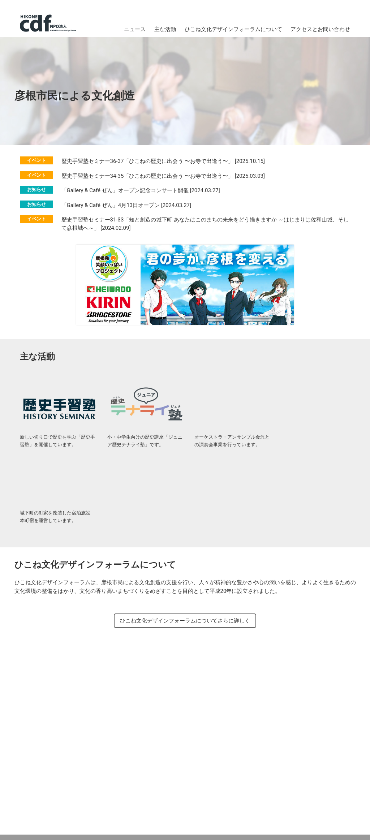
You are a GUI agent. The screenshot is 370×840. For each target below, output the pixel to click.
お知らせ (36, 190)
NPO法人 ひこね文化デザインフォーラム (48, 23)
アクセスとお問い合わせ (320, 29)
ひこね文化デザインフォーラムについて (233, 29)
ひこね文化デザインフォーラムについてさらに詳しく (185, 545)
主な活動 (165, 29)
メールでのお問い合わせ (139, 802)
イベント (36, 160)
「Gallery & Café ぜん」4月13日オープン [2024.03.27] (126, 205)
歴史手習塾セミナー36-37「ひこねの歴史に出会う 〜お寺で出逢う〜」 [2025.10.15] (163, 161)
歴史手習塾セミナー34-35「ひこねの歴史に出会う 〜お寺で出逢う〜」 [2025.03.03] (163, 176)
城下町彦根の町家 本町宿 (315, 403)
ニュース (135, 29)
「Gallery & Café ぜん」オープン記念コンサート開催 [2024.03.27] (140, 191)
